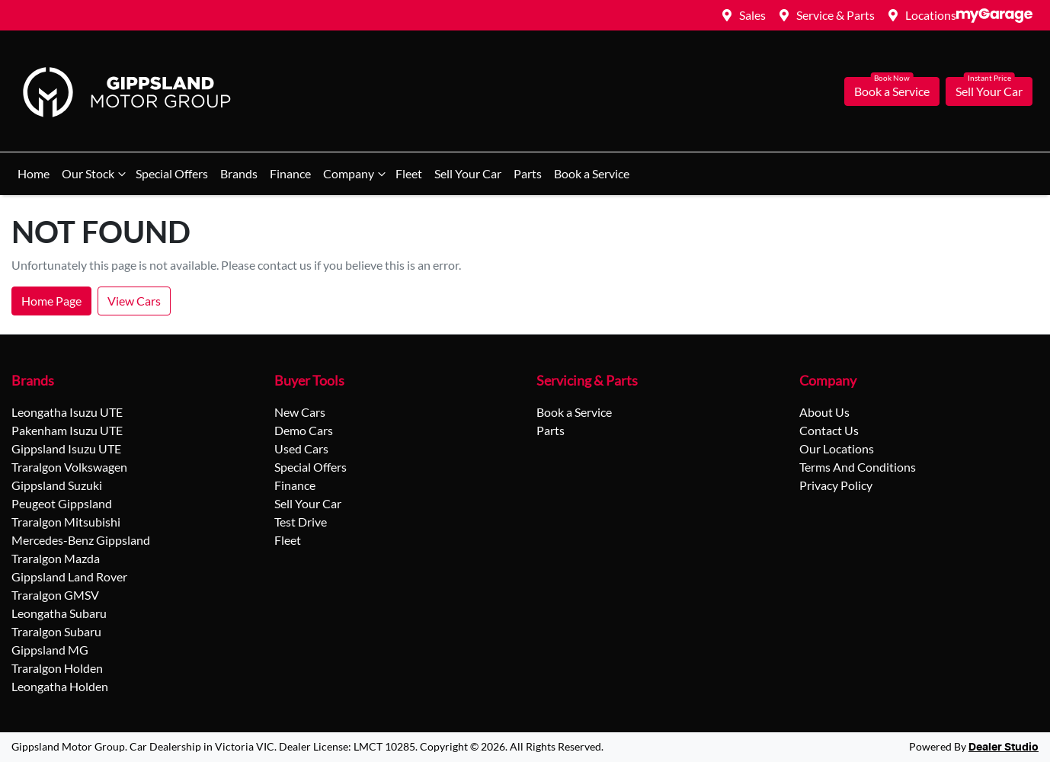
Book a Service (892, 91)
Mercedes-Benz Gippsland (80, 540)
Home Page (51, 300)
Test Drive (300, 521)
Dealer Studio (1003, 747)
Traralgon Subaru (56, 631)
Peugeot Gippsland (61, 503)
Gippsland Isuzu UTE (66, 448)
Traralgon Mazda (55, 558)
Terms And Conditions (857, 466)
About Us (824, 412)
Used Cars (301, 448)
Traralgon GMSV (55, 595)
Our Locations (836, 448)
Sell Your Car (989, 91)
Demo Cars (303, 430)
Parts (528, 173)
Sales (752, 15)
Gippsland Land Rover (69, 576)
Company (356, 173)
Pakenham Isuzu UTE (67, 430)
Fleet (408, 173)
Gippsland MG (49, 649)
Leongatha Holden (59, 686)
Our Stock (96, 173)
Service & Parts (835, 15)
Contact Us (829, 430)
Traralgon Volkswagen (69, 466)
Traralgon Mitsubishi (65, 521)
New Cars (299, 412)
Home (34, 173)
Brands (239, 173)
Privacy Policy (835, 485)
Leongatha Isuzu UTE (67, 412)
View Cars (134, 300)
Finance (290, 173)
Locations (930, 15)
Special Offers (172, 173)
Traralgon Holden (57, 668)
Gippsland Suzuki (56, 485)
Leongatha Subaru (59, 613)
